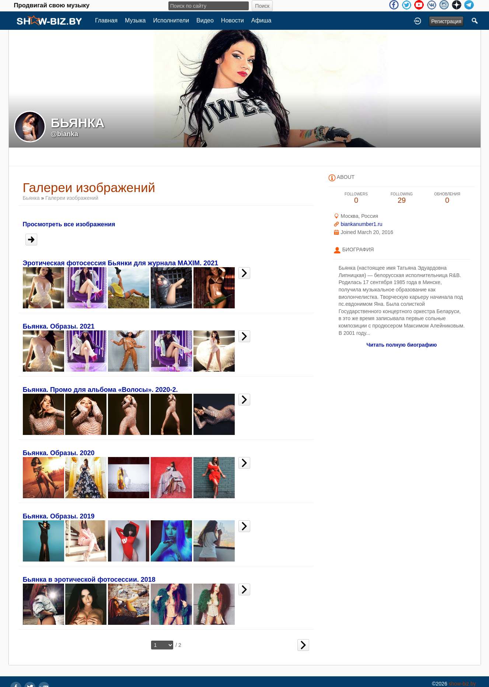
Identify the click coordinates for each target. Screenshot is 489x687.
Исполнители (171, 20)
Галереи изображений (71, 198)
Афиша (261, 20)
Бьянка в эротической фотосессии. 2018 (89, 579)
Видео (205, 20)
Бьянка (31, 198)
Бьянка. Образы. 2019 (59, 516)
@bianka (64, 134)
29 (402, 198)
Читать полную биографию (402, 345)
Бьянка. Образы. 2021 (59, 326)
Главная (106, 20)
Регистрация (446, 21)
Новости (232, 20)
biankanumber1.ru (362, 224)
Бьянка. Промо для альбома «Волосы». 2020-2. (100, 389)
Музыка (135, 20)
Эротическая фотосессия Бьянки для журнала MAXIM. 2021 (120, 263)
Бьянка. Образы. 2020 (59, 453)
